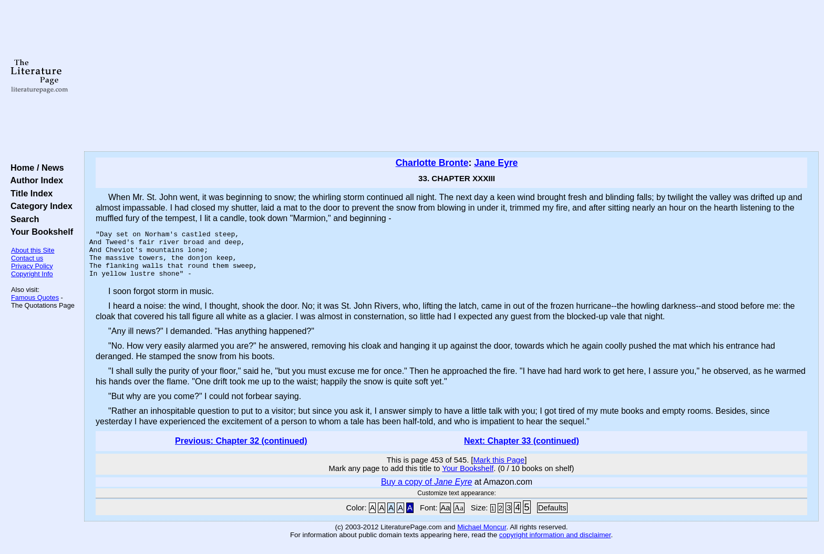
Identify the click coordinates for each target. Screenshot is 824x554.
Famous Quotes (35, 297)
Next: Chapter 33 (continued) (521, 450)
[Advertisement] (451, 76)
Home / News (35, 167)
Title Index (29, 193)
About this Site (33, 250)
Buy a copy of (426, 491)
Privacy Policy (32, 266)
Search (22, 219)
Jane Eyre (496, 163)
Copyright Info (32, 274)
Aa (445, 517)
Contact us (27, 258)
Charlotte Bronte (432, 163)
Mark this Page (498, 469)
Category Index (39, 206)
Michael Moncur (481, 536)
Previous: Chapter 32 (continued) (241, 450)
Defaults (552, 517)
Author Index (34, 180)
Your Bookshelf (39, 231)
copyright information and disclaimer (555, 544)
